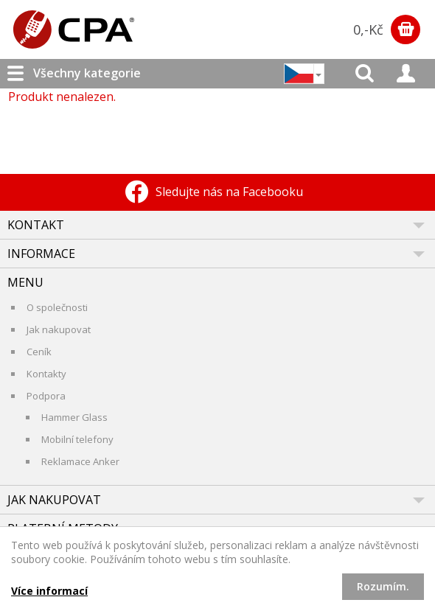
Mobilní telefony (77, 439)
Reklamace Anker (80, 461)
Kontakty (46, 374)
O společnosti (57, 307)
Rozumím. (383, 586)
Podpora (46, 396)
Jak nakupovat (59, 329)
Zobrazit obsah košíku (405, 29)
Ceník (39, 351)
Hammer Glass (74, 417)
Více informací (49, 591)
